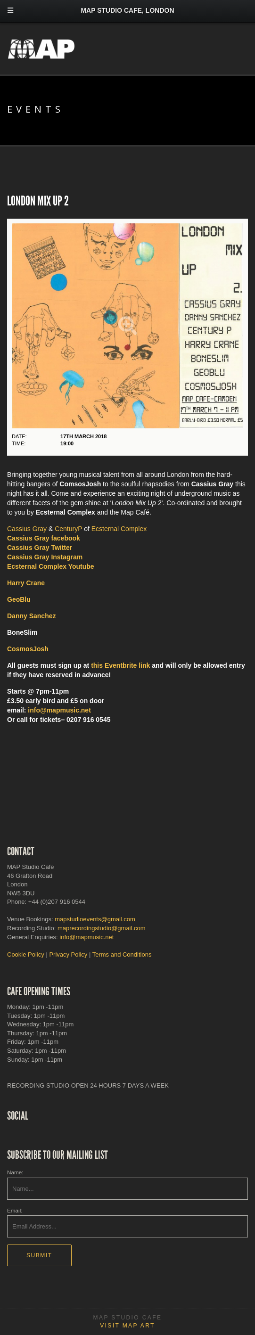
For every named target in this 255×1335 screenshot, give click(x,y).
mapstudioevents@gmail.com (95, 919)
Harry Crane (26, 583)
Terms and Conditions (122, 954)
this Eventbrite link (120, 665)
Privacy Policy (68, 954)
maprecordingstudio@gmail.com (102, 928)
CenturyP (68, 528)
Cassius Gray (27, 528)
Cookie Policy (25, 954)
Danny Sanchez (31, 616)
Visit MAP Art (127, 1325)
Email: (14, 1210)
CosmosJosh (28, 649)
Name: (15, 1172)
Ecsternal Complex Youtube (50, 566)
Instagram (44, 557)
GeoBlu (19, 599)
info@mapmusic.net (59, 710)
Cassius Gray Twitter (39, 547)
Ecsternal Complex (119, 528)
